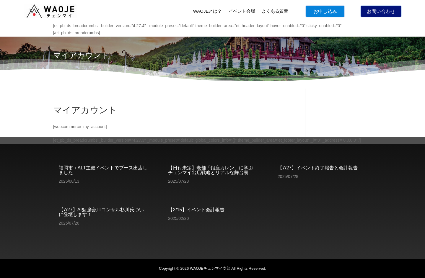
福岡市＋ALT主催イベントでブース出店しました (103, 170)
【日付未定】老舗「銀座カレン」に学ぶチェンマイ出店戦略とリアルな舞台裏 (210, 170)
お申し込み (325, 11)
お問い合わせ (381, 11)
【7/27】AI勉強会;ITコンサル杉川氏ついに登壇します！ (101, 212)
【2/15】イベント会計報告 (196, 209)
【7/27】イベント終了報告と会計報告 (318, 167)
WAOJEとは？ (207, 11)
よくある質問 (275, 11)
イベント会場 (242, 11)
